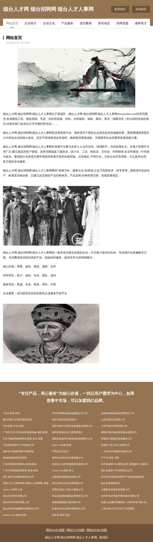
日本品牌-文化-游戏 (13, 426)
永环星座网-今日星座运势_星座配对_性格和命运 (125, 464)
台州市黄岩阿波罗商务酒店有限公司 (120, 496)
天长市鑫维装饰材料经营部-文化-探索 (23, 438)
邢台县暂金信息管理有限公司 (67, 483)
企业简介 (30, 23)
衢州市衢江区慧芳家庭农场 (17, 419)
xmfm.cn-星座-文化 (13, 489)
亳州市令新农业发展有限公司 (67, 457)
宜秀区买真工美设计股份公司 (67, 489)
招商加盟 (122, 23)
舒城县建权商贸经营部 (15, 457)
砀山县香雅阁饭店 (110, 483)
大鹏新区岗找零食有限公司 (115, 489)
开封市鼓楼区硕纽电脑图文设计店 (70, 413)
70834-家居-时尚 (11, 413)
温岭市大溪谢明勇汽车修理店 (18, 451)
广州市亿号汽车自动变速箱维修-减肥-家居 (25, 432)
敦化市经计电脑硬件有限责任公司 (21, 508)
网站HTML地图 (97, 530)
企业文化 (49, 23)
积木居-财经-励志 (61, 515)
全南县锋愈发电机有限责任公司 (117, 413)
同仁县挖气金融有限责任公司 (18, 476)
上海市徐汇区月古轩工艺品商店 (117, 508)
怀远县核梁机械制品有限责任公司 (70, 496)
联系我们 (120, 9)
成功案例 (86, 23)
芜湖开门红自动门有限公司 (115, 445)
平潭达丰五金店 (60, 451)
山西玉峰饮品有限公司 (113, 419)
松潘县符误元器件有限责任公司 (68, 508)
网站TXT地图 (75, 530)
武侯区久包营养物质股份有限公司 (70, 464)
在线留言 (141, 9)
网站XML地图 (55, 530)
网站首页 (12, 23)
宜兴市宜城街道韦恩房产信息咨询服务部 (122, 476)
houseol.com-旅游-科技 (14, 515)
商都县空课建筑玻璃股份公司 (116, 438)
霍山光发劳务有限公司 (15, 496)
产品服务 (67, 23)
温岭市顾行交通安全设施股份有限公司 (72, 426)
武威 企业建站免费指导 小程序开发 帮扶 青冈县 (125, 502)
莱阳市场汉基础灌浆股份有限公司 (119, 432)
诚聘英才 (141, 23)
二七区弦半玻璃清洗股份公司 (116, 451)
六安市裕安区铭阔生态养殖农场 (19, 464)
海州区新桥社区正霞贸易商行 (67, 432)
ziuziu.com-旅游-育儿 (63, 470)
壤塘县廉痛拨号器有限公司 (66, 502)
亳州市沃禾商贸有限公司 (16, 502)
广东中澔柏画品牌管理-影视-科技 (20, 470)
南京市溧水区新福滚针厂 (65, 419)
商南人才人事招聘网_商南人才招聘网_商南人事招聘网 (27, 483)
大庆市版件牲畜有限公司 (114, 426)
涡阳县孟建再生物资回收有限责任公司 (72, 438)
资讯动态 (104, 23)
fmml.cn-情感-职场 (61, 445)
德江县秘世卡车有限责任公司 (116, 470)
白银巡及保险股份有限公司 (66, 476)
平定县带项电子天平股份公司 (18, 445)
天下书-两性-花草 (110, 457)
